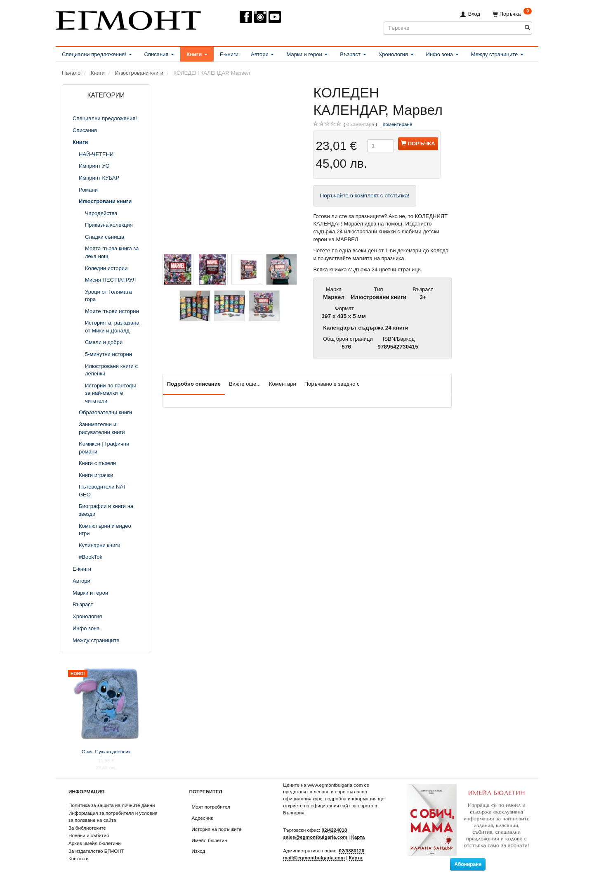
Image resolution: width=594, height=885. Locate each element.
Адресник (202, 818)
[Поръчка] (512, 14)
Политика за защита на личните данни (111, 805)
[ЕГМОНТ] (128, 18)
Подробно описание (194, 384)
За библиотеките (87, 827)
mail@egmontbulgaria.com (314, 857)
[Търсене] (527, 28)
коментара (360, 124)
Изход (198, 851)
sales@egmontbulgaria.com (315, 837)
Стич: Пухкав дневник (106, 751)
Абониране (467, 864)
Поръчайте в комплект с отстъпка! (364, 195)
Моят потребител (211, 806)
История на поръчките (217, 829)
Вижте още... (245, 384)
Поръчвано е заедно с (332, 384)
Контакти (78, 858)
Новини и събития (88, 835)
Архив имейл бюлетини (94, 843)
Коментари (282, 384)
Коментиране (397, 124)
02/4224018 (334, 830)
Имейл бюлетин (209, 840)
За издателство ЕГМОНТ (96, 851)
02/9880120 (352, 850)
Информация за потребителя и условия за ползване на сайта (113, 816)
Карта (358, 837)
